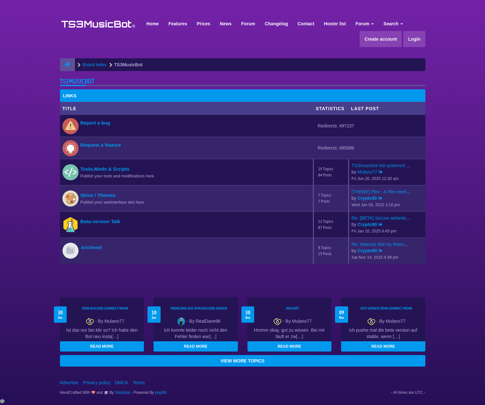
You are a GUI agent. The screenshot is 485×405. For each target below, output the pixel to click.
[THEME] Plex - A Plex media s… (385, 191)
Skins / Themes (98, 195)
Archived (91, 247)
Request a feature (100, 145)
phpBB (161, 392)
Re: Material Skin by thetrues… (383, 244)
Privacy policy (97, 382)
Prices (203, 23)
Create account (380, 39)
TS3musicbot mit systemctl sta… (384, 165)
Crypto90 (367, 198)
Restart (292, 308)
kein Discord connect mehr (105, 308)
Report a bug (95, 123)
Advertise (69, 382)
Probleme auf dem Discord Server (199, 308)
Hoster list (335, 23)
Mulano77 (367, 171)
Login (414, 39)
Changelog (276, 23)
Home (152, 23)
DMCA (121, 382)
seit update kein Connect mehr (386, 308)
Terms (138, 382)
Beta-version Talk (100, 221)
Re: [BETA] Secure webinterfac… (385, 218)
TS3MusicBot (77, 81)
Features (177, 23)
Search (393, 23)
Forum (248, 23)
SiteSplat (122, 392)
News (226, 23)
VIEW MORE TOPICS (242, 360)
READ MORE (101, 346)
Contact (305, 23)
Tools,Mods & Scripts (105, 169)
